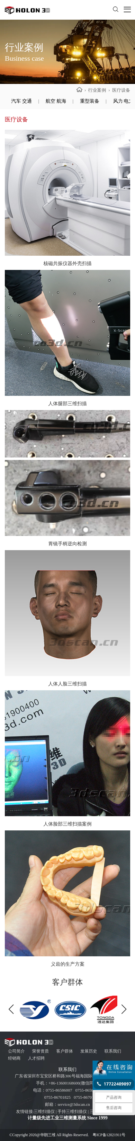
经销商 (14, 1058)
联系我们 (112, 1051)
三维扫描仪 (44, 1111)
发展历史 (88, 1051)
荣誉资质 (40, 1051)
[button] (124, 1009)
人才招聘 (36, 1058)
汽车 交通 (21, 101)
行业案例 (97, 90)
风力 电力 (123, 101)
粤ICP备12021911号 (109, 1135)
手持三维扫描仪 (72, 1111)
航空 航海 (56, 101)
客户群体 (64, 1051)
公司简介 (16, 1051)
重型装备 (89, 101)
